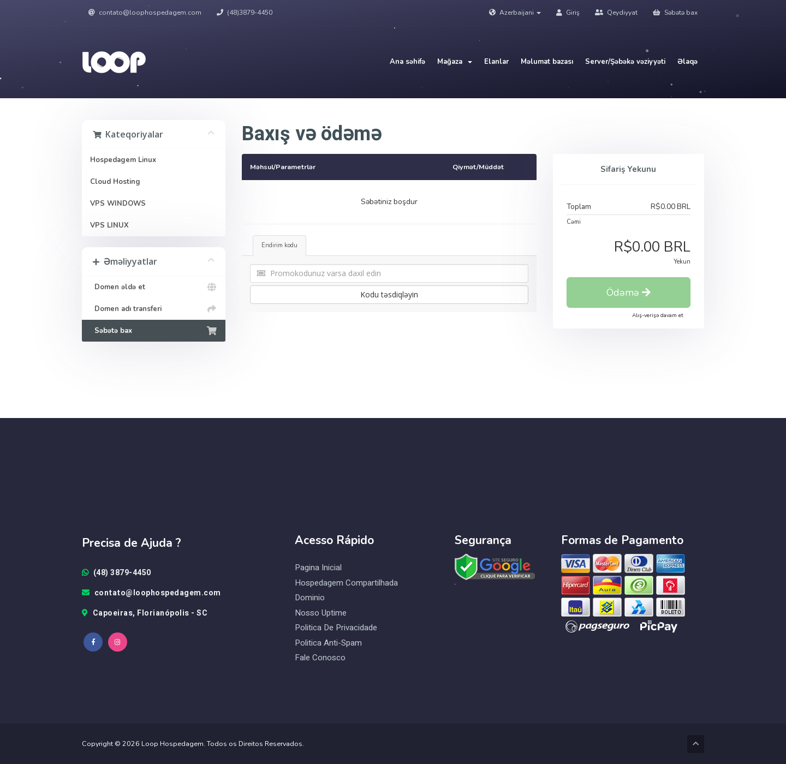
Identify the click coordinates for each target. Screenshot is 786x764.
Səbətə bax (675, 12)
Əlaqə (687, 62)
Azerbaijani (515, 12)
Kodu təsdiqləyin (389, 294)
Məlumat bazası (547, 62)
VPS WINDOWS (118, 203)
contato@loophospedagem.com (144, 12)
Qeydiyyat (616, 12)
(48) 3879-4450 (116, 573)
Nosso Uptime (321, 613)
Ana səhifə (407, 62)
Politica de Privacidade (336, 628)
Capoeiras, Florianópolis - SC (144, 613)
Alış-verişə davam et (657, 315)
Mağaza (454, 62)
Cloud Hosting (115, 182)
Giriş (568, 12)
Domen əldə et (153, 287)
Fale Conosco (320, 658)
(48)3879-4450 (244, 12)
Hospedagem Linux (123, 160)
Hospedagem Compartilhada (346, 583)
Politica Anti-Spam (328, 643)
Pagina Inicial (318, 568)
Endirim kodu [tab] (279, 245)
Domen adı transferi (153, 308)
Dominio (310, 598)
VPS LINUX (109, 225)
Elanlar (496, 62)
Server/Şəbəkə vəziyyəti (625, 62)
